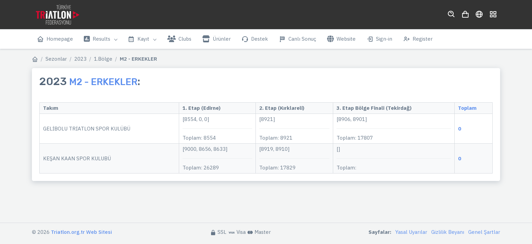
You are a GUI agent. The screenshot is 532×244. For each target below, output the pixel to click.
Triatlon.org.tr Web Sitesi (81, 232)
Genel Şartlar (484, 232)
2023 (80, 59)
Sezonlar (56, 59)
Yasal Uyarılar (411, 232)
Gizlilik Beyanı (447, 232)
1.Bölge (103, 59)
